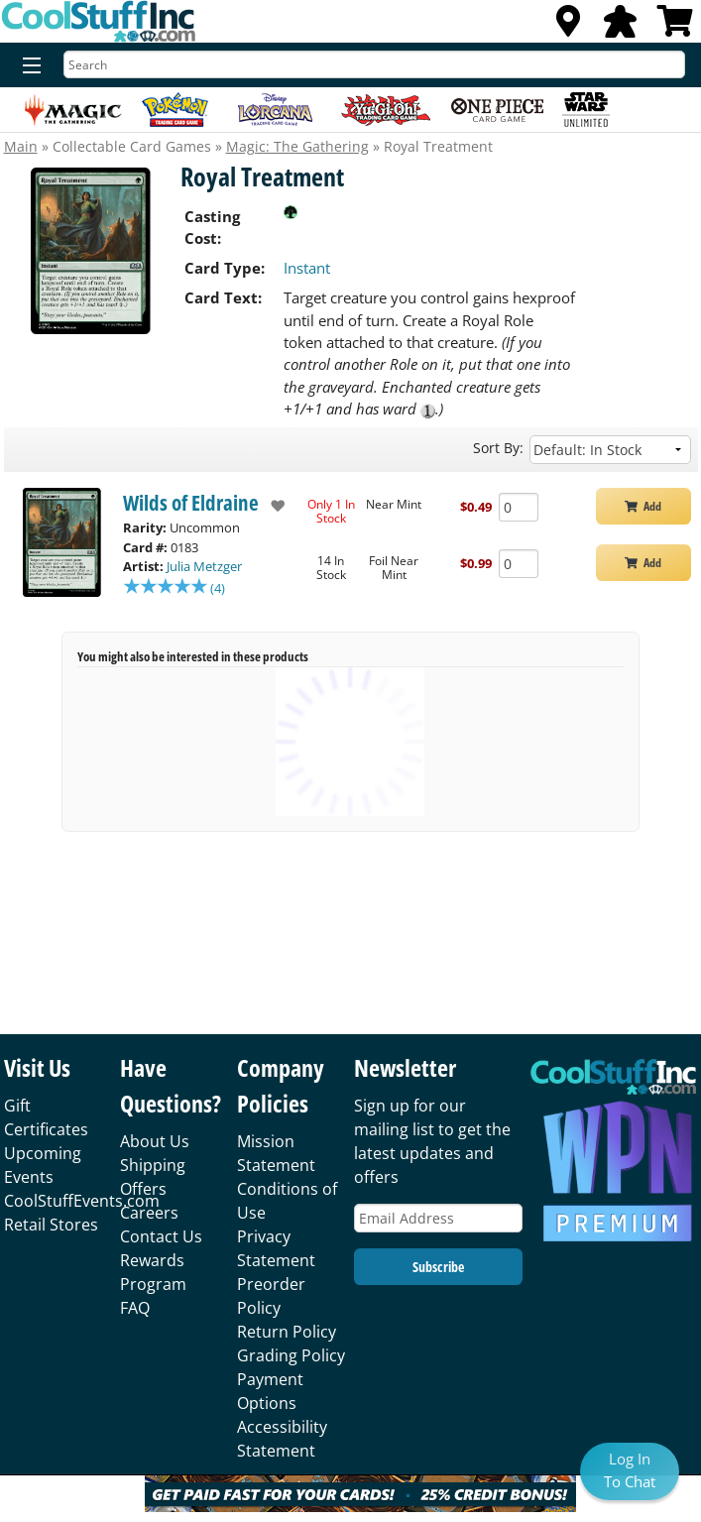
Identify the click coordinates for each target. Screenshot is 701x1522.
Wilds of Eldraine (191, 503)
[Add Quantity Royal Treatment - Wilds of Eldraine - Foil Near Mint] (518, 563)
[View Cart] (675, 27)
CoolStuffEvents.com (82, 1201)
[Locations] (568, 27)
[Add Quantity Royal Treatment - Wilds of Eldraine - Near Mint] (518, 507)
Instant (307, 268)
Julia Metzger (204, 566)
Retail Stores (51, 1224)
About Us (154, 1141)
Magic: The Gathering (297, 146)
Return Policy (286, 1332)
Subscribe (438, 1266)
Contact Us (161, 1236)
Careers (149, 1213)
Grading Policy (291, 1355)
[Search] (374, 64)
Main (21, 146)
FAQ (135, 1308)
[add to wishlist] (272, 506)
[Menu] (27, 66)
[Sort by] (610, 449)
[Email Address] (438, 1218)
